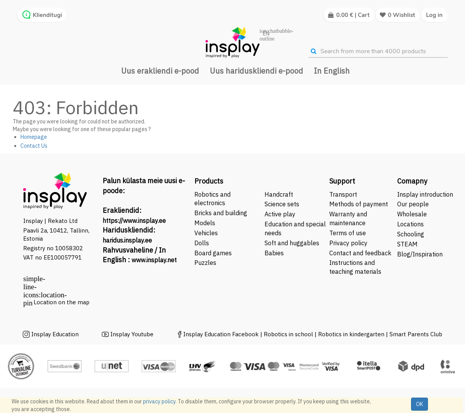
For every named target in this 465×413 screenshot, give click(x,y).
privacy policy (159, 401)
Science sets (283, 204)
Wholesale (412, 214)
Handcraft (279, 194)
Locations (410, 224)
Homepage (33, 136)
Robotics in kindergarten (352, 334)
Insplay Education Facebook (221, 334)
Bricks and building (220, 213)
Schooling (410, 234)
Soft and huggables (292, 243)
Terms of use (347, 233)
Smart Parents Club (415, 334)
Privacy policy (348, 243)
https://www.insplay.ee (134, 220)
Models (204, 223)
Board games (213, 253)
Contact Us (33, 145)
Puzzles (205, 262)
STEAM (407, 244)
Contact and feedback (360, 253)
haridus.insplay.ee (127, 240)
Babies (274, 253)
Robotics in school (288, 334)
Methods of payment (358, 204)
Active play (280, 214)
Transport (343, 194)
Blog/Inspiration (420, 254)
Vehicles (206, 233)
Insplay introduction (425, 194)
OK (419, 404)
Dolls (201, 243)
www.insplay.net (154, 260)
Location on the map (61, 302)
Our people (413, 204)
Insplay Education (55, 334)
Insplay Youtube (131, 334)
